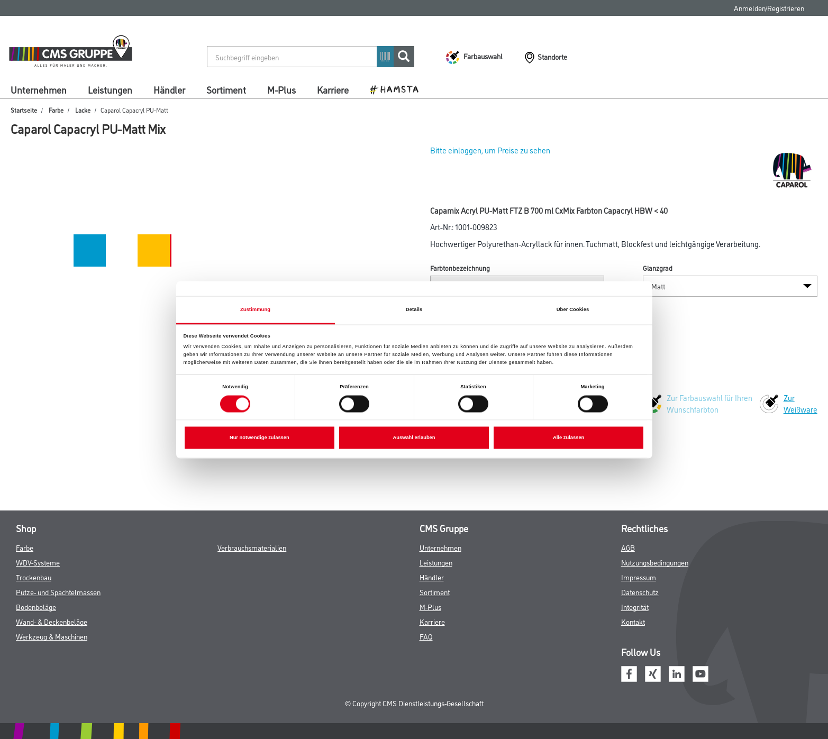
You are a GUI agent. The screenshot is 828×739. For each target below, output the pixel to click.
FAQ (426, 636)
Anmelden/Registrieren (769, 8)
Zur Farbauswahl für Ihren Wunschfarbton (709, 403)
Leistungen (110, 89)
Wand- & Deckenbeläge (51, 621)
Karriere (333, 89)
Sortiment (226, 89)
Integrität (635, 606)
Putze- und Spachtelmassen (58, 592)
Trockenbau (33, 577)
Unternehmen (39, 89)
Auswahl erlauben (414, 438)
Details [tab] (414, 309)
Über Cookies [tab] (573, 309)
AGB (628, 547)
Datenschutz (640, 592)
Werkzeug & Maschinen (51, 636)
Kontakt (633, 621)
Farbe (56, 109)
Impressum (638, 577)
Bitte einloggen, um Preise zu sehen (490, 150)
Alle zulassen (568, 438)
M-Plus (281, 89)
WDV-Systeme (38, 562)
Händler (169, 89)
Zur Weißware (800, 403)
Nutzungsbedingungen (654, 562)
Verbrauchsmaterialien (251, 547)
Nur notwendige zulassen (259, 438)
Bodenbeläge (36, 606)
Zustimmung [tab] (255, 309)
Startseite (24, 109)
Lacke (82, 109)
